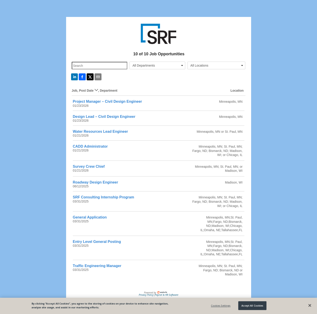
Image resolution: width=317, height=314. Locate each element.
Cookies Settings (221, 305)
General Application (90, 217)
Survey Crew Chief (89, 166)
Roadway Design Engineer (95, 182)
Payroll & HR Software (166, 294)
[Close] (310, 305)
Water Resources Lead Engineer (100, 131)
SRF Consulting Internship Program (103, 197)
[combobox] (157, 65)
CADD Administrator (90, 146)
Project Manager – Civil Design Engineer (107, 101)
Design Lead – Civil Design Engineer (104, 117)
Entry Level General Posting (97, 242)
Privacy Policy (146, 294)
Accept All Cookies (252, 305)
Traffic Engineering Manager (97, 266)
